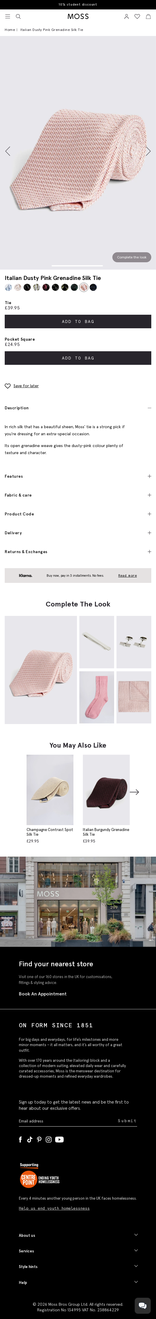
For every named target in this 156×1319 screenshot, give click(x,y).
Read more (127, 575)
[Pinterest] (39, 1138)
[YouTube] (59, 1138)
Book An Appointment (43, 994)
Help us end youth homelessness (54, 1208)
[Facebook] (20, 1138)
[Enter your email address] (68, 1121)
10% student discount (78, 4)
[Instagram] (49, 1138)
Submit (127, 1120)
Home (10, 29)
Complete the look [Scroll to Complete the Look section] (132, 257)
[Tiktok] (30, 1138)
